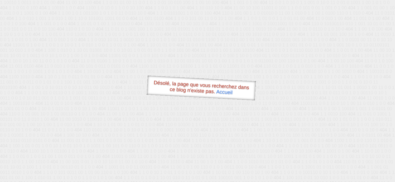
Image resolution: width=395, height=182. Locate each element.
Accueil (224, 92)
